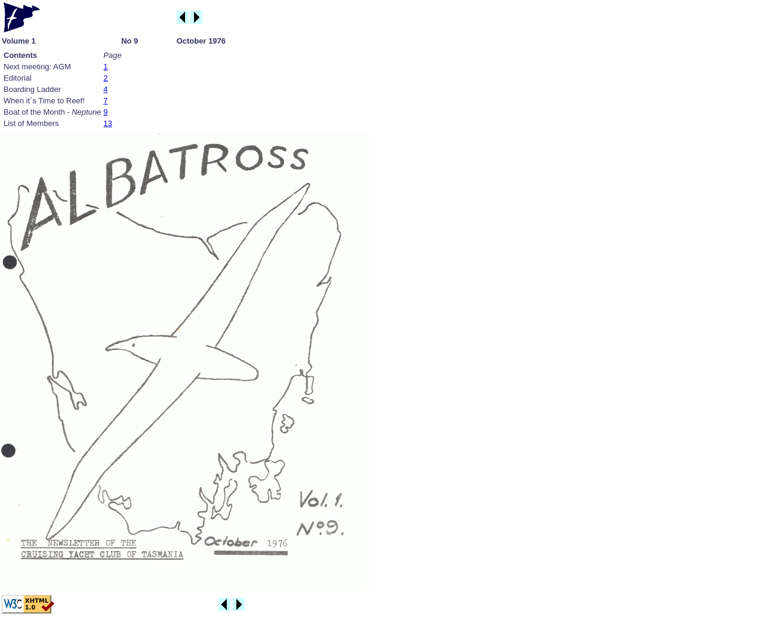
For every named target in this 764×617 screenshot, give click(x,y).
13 (107, 123)
